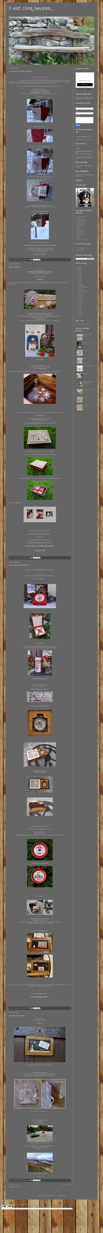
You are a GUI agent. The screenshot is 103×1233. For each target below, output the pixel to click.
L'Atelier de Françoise (81, 219)
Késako (78, 218)
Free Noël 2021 (86, 405)
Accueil (39, 1184)
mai (79, 306)
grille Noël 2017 (86, 350)
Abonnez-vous (85, 84)
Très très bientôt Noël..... (20, 565)
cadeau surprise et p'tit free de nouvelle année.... (88, 383)
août (79, 300)
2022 (78, 268)
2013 (78, 316)
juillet (79, 302)
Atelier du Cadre (80, 247)
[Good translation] (4, 1206)
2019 (78, 274)
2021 (78, 270)
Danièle (38, 550)
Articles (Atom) (18, 1187)
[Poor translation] (9, 1206)
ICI (83, 165)
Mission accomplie (81, 229)
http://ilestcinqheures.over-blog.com (83, 324)
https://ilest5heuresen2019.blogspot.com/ (84, 154)
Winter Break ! (86, 373)
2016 (78, 280)
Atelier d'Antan (80, 233)
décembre (80, 285)
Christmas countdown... (88, 389)
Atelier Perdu (79, 250)
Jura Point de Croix (81, 223)
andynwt (55, 1195)
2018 (78, 276)
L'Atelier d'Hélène (80, 234)
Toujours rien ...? (87, 358)
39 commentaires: (25, 557)
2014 (78, 283)
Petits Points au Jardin (81, 216)
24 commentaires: (25, 259)
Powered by (85, 89)
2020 (78, 272)
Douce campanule (81, 231)
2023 (78, 266)
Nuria (78, 237)
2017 (78, 278)
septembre (80, 298)
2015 (78, 281)
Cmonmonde (49, 829)
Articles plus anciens (66, 1184)
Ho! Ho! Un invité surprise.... (21, 71)
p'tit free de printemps (88, 366)
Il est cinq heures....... (31, 8)
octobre (80, 297)
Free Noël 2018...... (87, 397)
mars (79, 310)
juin (79, 304)
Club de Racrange (81, 221)
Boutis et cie (79, 236)
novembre (80, 295)
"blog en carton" (42, 920)
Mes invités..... (15, 267)
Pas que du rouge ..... (18, 1015)
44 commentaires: (25, 1008)
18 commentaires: (25, 1180)
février (79, 312)
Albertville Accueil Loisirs (82, 239)
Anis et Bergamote (81, 249)
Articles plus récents (13, 1184)
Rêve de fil (79, 226)
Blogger (64, 1195)
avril (79, 308)
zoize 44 (78, 228)
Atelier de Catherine (81, 224)
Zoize (48, 92)
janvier (79, 314)
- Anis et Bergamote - (40, 578)
